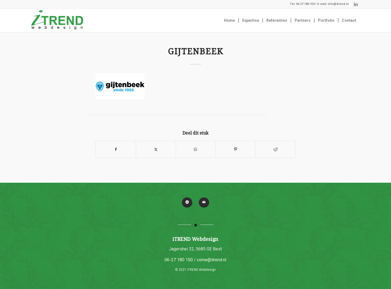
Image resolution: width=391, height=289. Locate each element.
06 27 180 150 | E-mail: (312, 4)
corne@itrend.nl (211, 259)
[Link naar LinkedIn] (356, 4)
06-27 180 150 (179, 259)
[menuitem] (229, 20)
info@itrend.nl (338, 4)
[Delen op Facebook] (116, 149)
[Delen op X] (156, 149)
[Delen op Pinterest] (235, 149)
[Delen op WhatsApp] (196, 149)
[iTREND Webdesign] (57, 20)
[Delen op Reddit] (275, 149)
